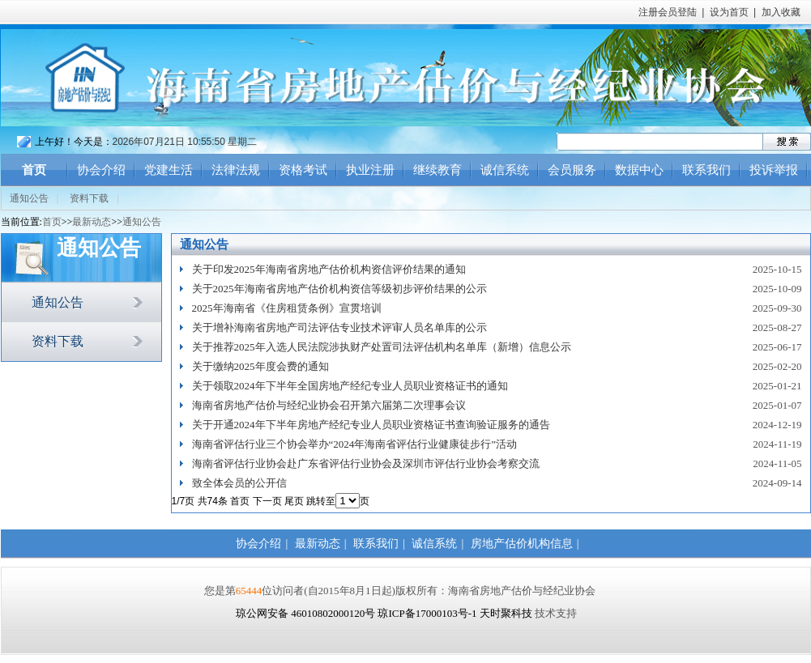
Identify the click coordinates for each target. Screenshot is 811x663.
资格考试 (303, 170)
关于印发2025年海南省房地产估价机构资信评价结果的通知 (329, 269)
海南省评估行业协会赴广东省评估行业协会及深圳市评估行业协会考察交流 (366, 463)
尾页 (294, 501)
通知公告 (29, 198)
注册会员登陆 (667, 12)
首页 (34, 170)
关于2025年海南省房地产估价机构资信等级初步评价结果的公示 (339, 289)
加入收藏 (781, 12)
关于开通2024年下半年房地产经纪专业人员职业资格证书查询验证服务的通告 (371, 425)
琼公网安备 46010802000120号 (307, 613)
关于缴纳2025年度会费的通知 (260, 366)
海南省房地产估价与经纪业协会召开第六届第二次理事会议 (329, 405)
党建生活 (168, 170)
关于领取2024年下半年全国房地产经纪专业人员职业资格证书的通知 (350, 386)
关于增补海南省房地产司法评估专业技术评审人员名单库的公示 (339, 327)
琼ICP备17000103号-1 (427, 613)
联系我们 (706, 170)
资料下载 (89, 198)
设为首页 (729, 12)
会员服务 (572, 170)
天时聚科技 (506, 613)
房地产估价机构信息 (522, 544)
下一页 (267, 501)
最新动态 (91, 221)
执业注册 (370, 170)
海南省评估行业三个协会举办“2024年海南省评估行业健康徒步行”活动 (355, 444)
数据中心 (639, 170)
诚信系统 (504, 170)
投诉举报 (773, 170)
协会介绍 (101, 170)
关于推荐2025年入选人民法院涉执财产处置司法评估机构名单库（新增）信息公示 (381, 347)
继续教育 (437, 170)
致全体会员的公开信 (239, 483)
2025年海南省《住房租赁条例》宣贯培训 (287, 308)
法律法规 (235, 170)
